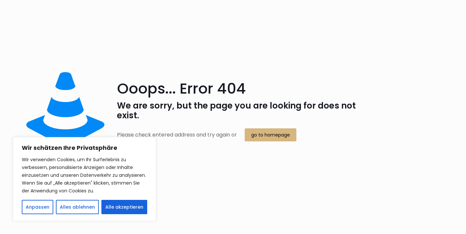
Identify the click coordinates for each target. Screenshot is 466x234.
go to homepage (270, 135)
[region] (84, 179)
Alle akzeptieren (124, 207)
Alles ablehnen (77, 207)
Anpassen (37, 207)
